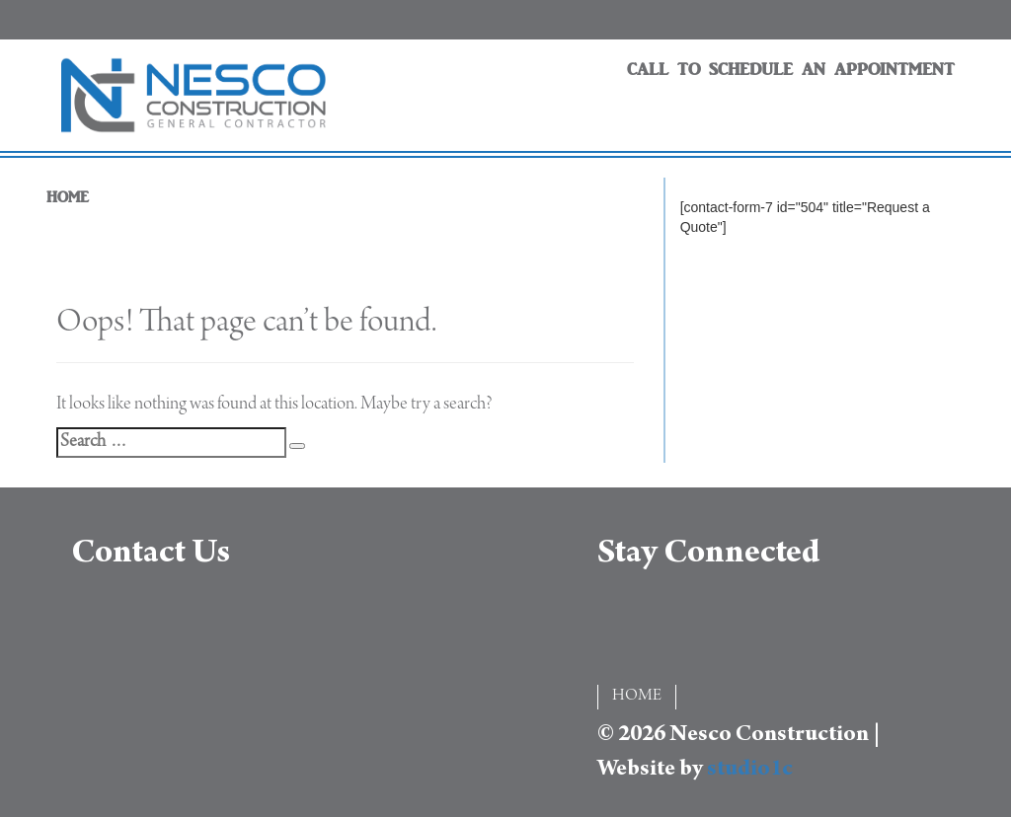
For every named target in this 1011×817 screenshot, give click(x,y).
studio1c (750, 770)
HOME (67, 197)
